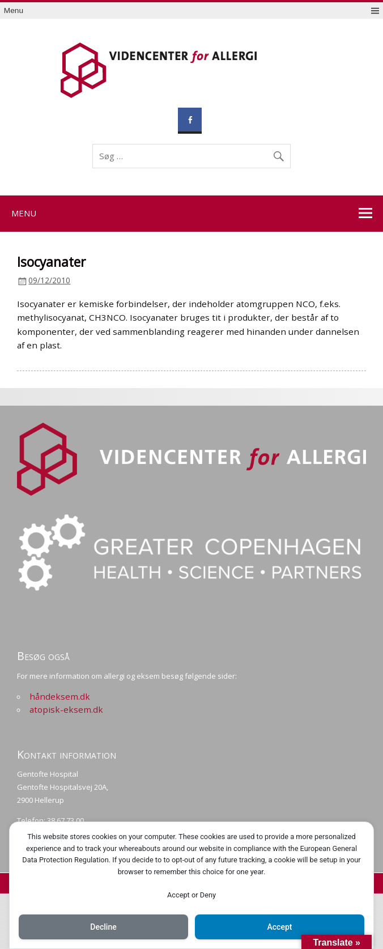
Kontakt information (66, 754)
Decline (103, 926)
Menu (13, 10)
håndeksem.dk (59, 696)
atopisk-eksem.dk (66, 709)
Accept (279, 926)
